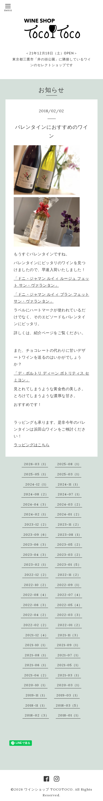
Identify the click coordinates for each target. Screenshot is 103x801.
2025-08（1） (69, 464)
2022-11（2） (69, 575)
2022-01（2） (70, 625)
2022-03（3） (69, 615)
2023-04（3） (35, 554)
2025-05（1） (36, 474)
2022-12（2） (36, 575)
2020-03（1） (69, 685)
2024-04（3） (35, 504)
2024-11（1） (69, 484)
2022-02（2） (35, 625)
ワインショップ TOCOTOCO (48, 789)
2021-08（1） (36, 655)
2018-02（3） (37, 715)
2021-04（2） (36, 675)
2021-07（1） (68, 655)
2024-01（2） (69, 514)
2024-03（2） (69, 504)
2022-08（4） (35, 595)
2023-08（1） (70, 534)
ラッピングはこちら (32, 444)
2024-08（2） (36, 494)
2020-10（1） (36, 685)
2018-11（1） (36, 705)
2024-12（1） (36, 484)
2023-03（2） (69, 554)
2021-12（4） (36, 635)
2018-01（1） (69, 715)
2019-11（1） (36, 695)
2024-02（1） (36, 514)
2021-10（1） (36, 645)
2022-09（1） (69, 585)
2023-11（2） (69, 524)
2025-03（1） (69, 474)
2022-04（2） (35, 615)
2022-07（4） (69, 595)
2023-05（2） (69, 544)
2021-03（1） (69, 675)
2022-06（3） (35, 605)
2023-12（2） (36, 524)
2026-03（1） (36, 464)
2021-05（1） (68, 665)
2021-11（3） (69, 635)
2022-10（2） (36, 585)
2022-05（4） (69, 605)
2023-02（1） (36, 564)
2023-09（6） (35, 534)
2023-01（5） (69, 564)
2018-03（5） (68, 705)
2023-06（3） (35, 544)
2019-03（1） (68, 695)
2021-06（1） (36, 665)
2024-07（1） (70, 494)
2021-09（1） (68, 645)
